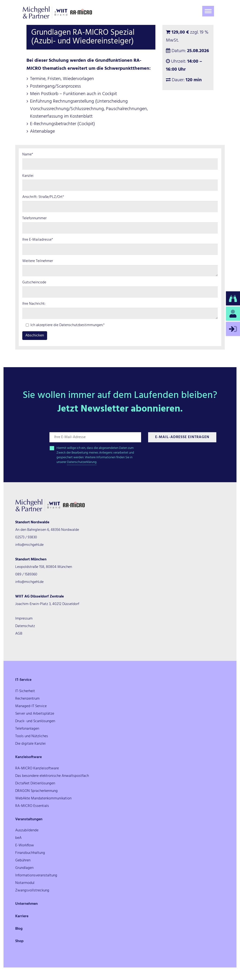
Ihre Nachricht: (33, 304)
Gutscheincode (34, 282)
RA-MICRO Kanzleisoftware (37, 768)
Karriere (21, 916)
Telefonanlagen (27, 729)
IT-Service (23, 680)
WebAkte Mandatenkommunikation (43, 798)
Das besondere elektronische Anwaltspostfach (52, 776)
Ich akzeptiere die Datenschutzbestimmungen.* (65, 325)
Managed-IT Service (31, 706)
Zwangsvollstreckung (32, 890)
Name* (27, 154)
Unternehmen (26, 904)
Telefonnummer (34, 218)
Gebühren (22, 860)
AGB (18, 634)
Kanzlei (28, 176)
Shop (19, 941)
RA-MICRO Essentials (32, 806)
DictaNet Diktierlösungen (35, 783)
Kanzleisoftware (28, 757)
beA (18, 838)
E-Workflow (24, 845)
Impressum (24, 619)
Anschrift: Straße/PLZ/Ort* (43, 197)
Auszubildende (26, 830)
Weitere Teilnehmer (37, 261)
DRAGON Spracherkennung (36, 791)
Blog (18, 929)
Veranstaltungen (28, 819)
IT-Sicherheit (25, 691)
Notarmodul (24, 883)
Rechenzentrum (27, 699)
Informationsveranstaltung (36, 875)
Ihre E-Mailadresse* (37, 240)
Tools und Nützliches (31, 736)
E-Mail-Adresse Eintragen (182, 437)
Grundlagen (24, 868)
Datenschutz (25, 626)
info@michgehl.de (29, 545)
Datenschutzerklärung (82, 462)
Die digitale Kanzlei (30, 744)
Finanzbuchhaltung (30, 853)
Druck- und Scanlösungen (35, 721)
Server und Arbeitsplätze (34, 714)
